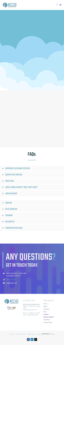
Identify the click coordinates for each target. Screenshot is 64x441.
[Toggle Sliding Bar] (57, 5)
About (45, 306)
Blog (45, 312)
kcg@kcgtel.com (11, 283)
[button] (32, 168)
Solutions (46, 309)
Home (45, 304)
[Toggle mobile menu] (61, 5)
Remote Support (49, 317)
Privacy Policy (48, 322)
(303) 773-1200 (11, 279)
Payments (47, 320)
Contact (46, 314)
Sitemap (53, 334)
